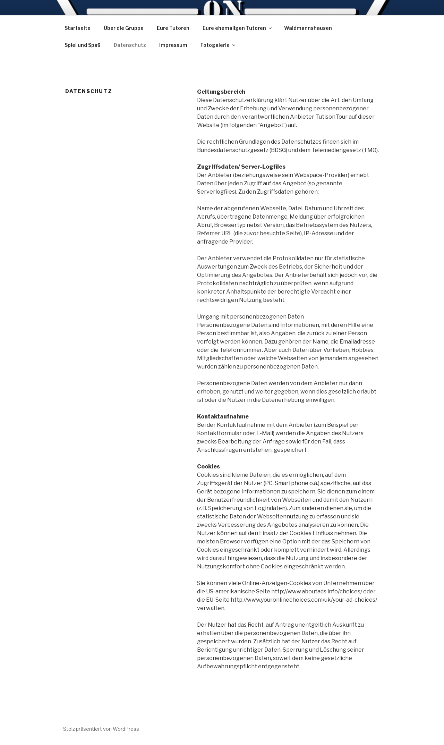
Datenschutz (130, 45)
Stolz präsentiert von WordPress (101, 729)
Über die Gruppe (124, 28)
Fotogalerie (218, 45)
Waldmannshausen (308, 28)
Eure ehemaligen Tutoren (238, 28)
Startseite (78, 28)
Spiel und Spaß (83, 45)
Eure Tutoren (173, 28)
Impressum (173, 45)
